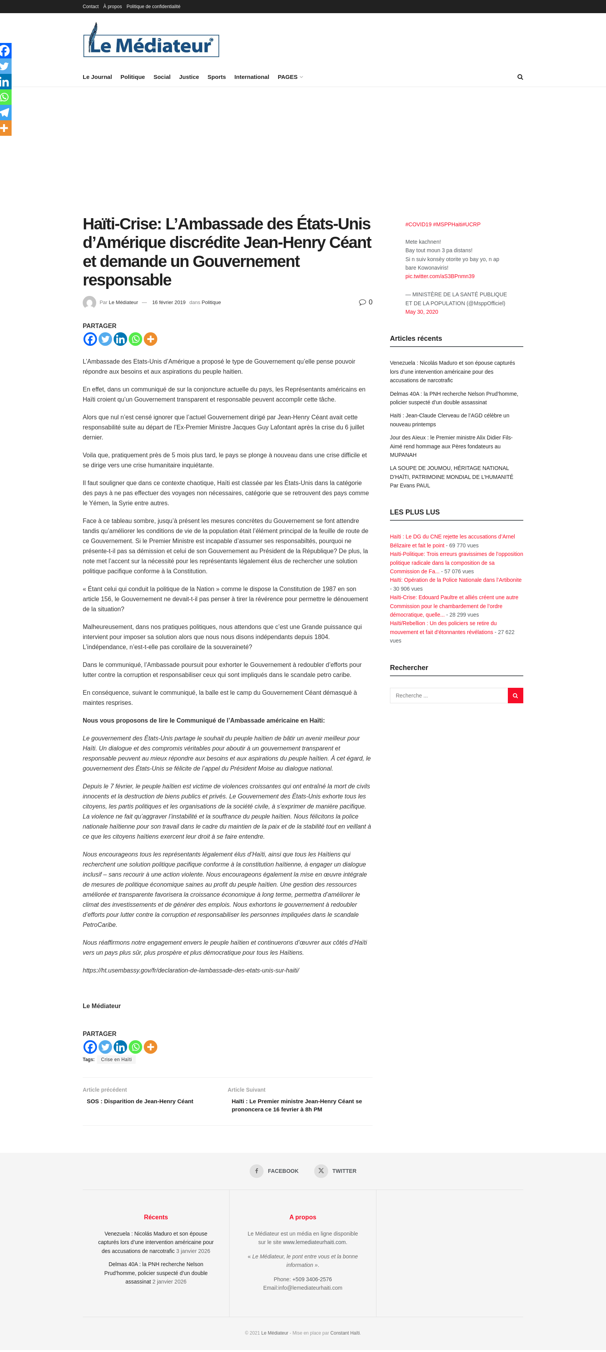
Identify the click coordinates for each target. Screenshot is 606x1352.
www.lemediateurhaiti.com (314, 1244)
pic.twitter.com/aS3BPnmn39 (440, 276)
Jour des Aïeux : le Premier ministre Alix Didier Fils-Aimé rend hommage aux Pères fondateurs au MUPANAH (451, 446)
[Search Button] (520, 77)
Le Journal (97, 76)
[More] (150, 339)
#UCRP (471, 224)
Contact (91, 6)
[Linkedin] (120, 339)
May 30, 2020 (421, 312)
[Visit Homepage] (151, 40)
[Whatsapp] (135, 339)
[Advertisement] (303, 157)
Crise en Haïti (116, 1059)
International (252, 76)
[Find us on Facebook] (273, 1173)
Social (161, 76)
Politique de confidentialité (153, 6)
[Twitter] (105, 339)
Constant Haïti (345, 1335)
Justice (189, 76)
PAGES (288, 76)
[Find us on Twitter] (335, 1173)
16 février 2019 (169, 302)
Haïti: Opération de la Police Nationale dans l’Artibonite (456, 580)
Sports (217, 76)
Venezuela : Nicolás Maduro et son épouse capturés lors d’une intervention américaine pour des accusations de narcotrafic (452, 371)
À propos (112, 6)
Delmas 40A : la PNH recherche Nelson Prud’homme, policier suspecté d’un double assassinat (156, 1275)
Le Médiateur (123, 302)
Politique (133, 76)
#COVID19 (418, 224)
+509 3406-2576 (312, 1281)
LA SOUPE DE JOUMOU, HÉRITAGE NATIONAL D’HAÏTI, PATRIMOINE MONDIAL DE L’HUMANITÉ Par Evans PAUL (451, 477)
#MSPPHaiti (447, 224)
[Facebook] (90, 339)
